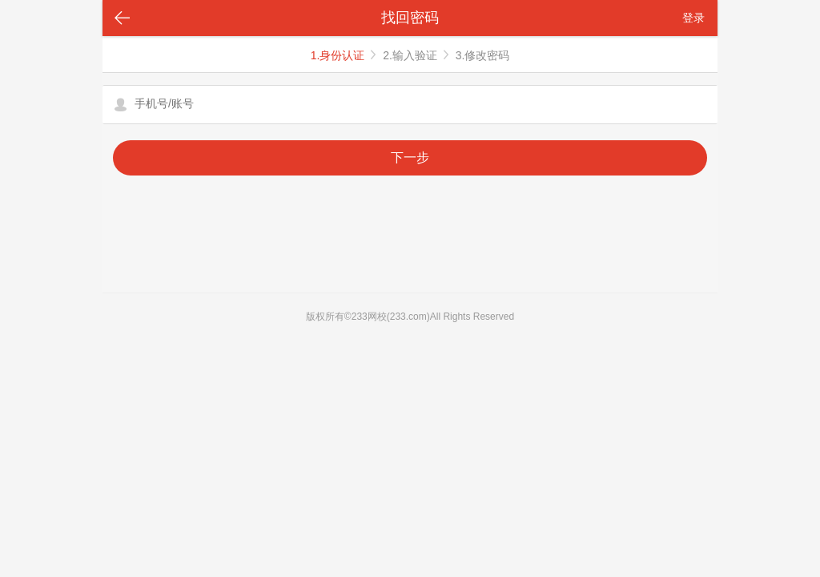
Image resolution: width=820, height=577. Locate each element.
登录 (693, 17)
